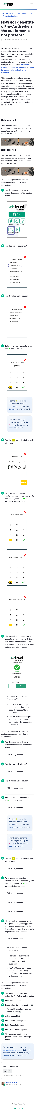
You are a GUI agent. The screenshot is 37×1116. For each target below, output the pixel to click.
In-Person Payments (24, 13)
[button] (32, 3)
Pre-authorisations (10, 16)
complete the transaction (13, 1050)
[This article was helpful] (5, 1071)
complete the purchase (17, 67)
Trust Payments (7, 13)
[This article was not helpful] (9, 1071)
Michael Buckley (11, 1082)
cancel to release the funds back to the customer (17, 70)
